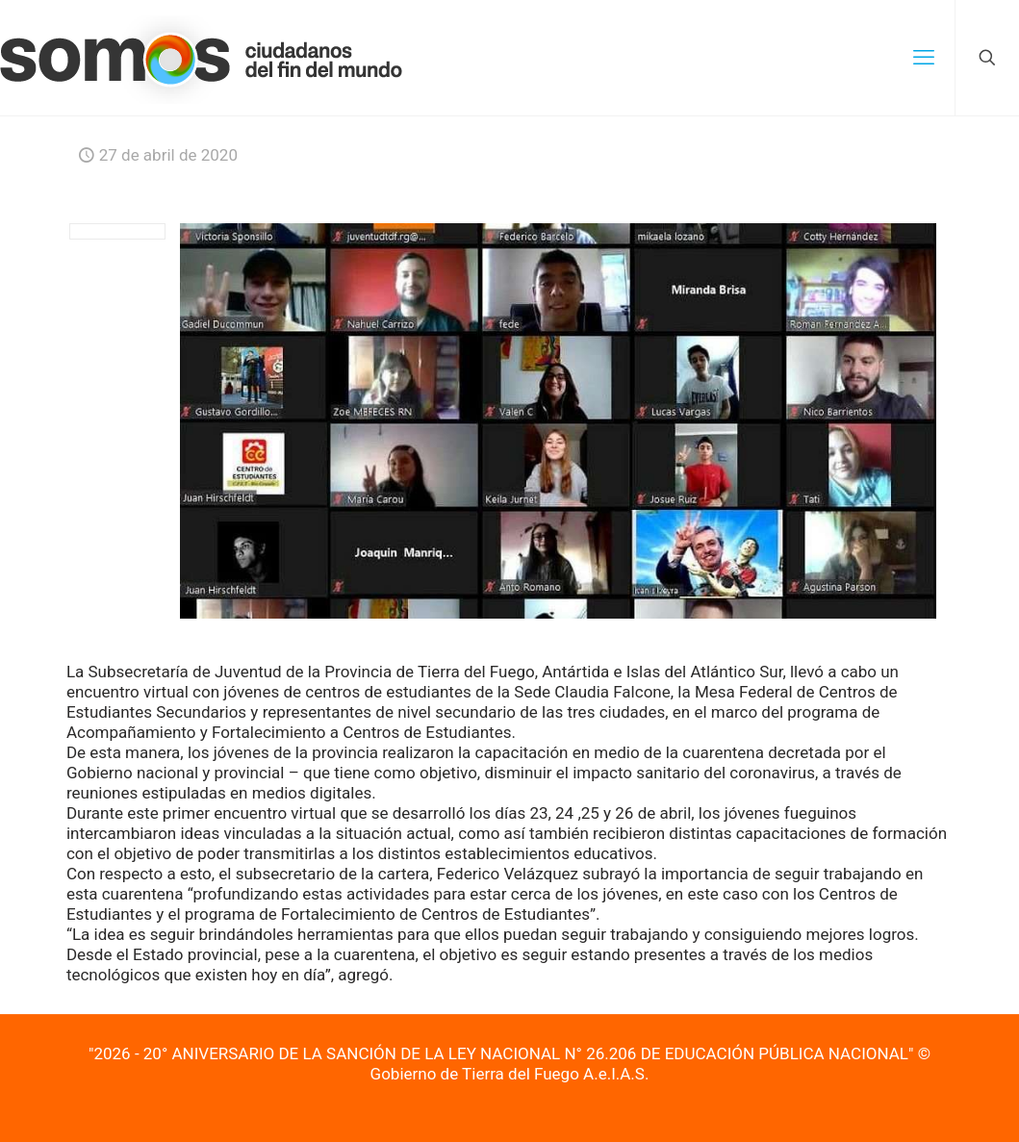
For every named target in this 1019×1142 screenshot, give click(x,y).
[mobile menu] (923, 57)
